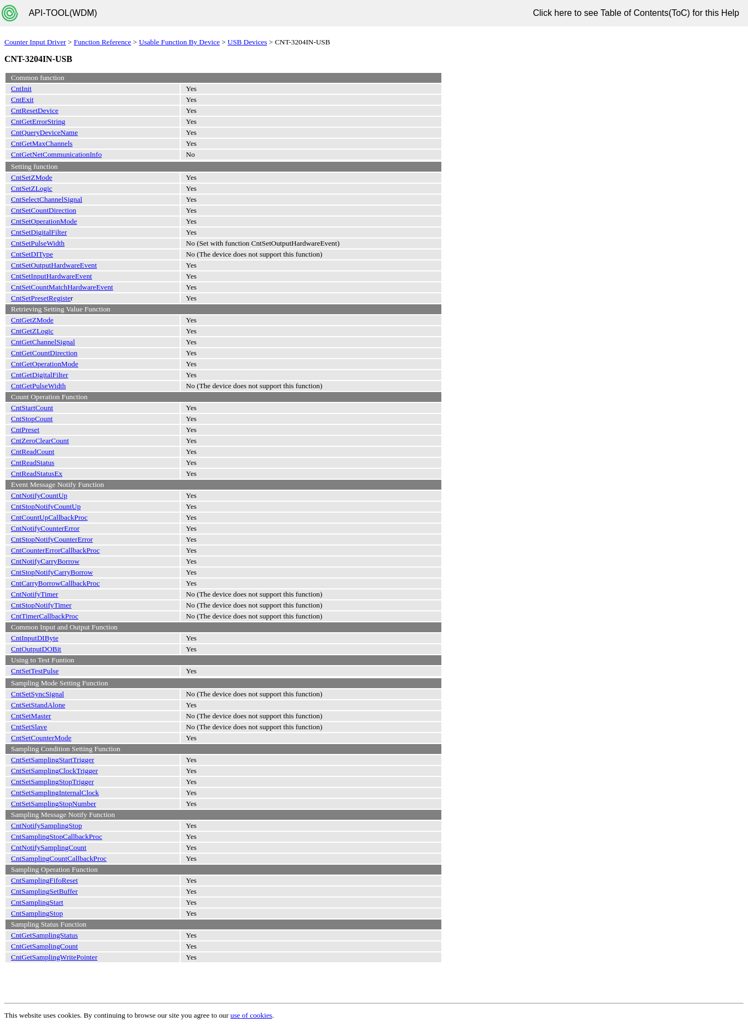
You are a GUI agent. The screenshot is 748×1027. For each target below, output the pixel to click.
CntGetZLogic (32, 331)
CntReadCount (32, 451)
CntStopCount (32, 419)
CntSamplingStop (37, 913)
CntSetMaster (31, 716)
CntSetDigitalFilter (39, 232)
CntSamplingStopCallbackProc (56, 836)
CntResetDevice (35, 110)
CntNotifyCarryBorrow (45, 561)
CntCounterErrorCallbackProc (55, 550)
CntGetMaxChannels (42, 143)
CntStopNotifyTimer (41, 605)
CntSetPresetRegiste (41, 298)
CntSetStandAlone (38, 705)
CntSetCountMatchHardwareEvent (62, 287)
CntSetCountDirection (43, 210)
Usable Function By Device (179, 42)
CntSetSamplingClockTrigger (54, 771)
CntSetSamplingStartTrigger (52, 760)
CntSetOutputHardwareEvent (54, 265)
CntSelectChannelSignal (46, 199)
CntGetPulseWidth (38, 386)
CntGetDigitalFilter (39, 375)
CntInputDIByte (35, 638)
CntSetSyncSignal (37, 694)
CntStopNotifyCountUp (45, 506)
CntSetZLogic (32, 188)
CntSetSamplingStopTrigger (52, 782)
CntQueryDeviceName (44, 132)
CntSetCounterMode (41, 738)
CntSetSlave (29, 727)
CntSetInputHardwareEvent (51, 276)
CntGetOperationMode (44, 364)
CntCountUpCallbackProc (49, 517)
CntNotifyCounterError (45, 528)
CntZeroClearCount (40, 440)
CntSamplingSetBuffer (44, 891)
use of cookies (251, 1015)
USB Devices (247, 42)
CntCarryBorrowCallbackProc (55, 583)
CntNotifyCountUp (39, 495)
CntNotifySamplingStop (46, 825)
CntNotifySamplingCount (49, 847)
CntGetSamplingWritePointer (54, 957)
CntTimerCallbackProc (44, 616)
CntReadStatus (32, 462)
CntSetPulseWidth (38, 243)
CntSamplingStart (37, 902)
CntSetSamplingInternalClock (55, 792)
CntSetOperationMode (44, 221)
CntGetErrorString (38, 121)
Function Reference (102, 42)
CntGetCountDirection (44, 353)
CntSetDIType (32, 254)
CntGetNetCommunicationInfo (56, 154)
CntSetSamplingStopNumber (53, 803)
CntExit (22, 99)
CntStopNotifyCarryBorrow (52, 572)
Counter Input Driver (35, 42)
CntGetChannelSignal (43, 342)
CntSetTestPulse (35, 671)
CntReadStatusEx (36, 473)
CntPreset (25, 429)
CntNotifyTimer (34, 594)
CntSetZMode (32, 177)
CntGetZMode (32, 320)
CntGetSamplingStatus (44, 935)
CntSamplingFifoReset (44, 880)
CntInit (21, 88)
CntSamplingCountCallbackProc (59, 858)
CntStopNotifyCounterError (52, 539)
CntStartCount (32, 408)
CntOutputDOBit (36, 649)
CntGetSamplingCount (44, 946)
